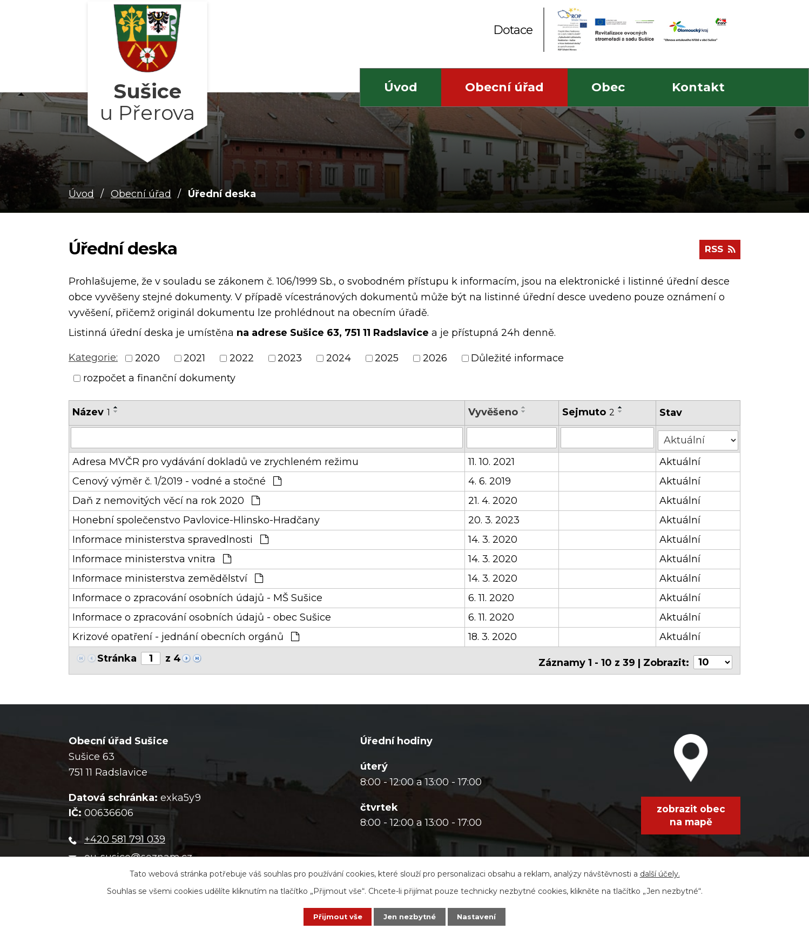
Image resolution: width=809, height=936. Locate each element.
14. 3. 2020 (493, 537)
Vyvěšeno (493, 412)
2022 (242, 358)
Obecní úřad (504, 87)
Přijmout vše (327, 915)
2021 (194, 358)
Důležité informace (517, 358)
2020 (147, 358)
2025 (387, 358)
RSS (718, 253)
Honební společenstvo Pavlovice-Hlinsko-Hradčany (196, 517)
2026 (435, 358)
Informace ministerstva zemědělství (167, 576)
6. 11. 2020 (492, 595)
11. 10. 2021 (492, 459)
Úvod (400, 87)
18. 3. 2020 (493, 634)
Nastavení (487, 915)
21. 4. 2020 (493, 498)
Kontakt (698, 87)
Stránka (117, 656)
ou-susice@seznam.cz (138, 851)
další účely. (660, 871)
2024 (338, 358)
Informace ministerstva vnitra (151, 556)
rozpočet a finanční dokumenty (159, 378)
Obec (608, 87)
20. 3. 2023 (494, 517)
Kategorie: (93, 357)
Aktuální (681, 459)
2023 (290, 358)
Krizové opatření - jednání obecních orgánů (185, 634)
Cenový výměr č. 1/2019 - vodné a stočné (176, 478)
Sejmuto (589, 412)
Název (91, 412)
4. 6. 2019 (490, 478)
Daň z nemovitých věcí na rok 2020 (166, 498)
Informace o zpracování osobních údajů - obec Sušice (201, 615)
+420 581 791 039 (124, 833)
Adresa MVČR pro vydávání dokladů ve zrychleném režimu (215, 459)
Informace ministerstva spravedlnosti (170, 537)
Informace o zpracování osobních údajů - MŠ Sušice (197, 595)
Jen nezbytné (409, 915)
